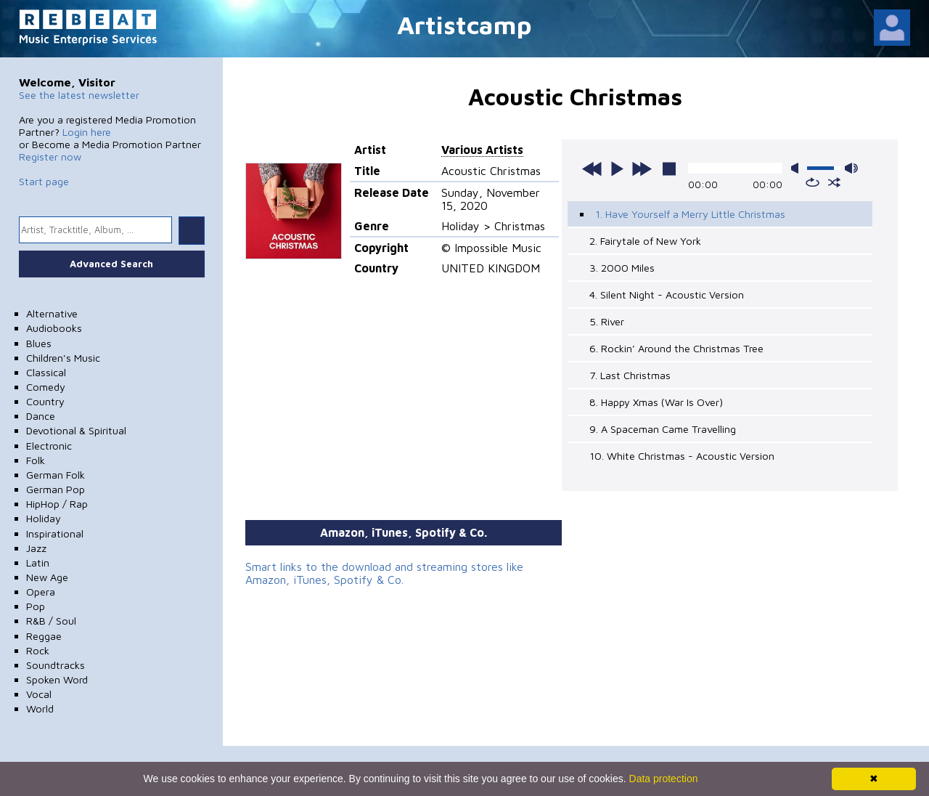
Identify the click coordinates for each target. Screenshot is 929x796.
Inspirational (54, 533)
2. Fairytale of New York (645, 241)
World (40, 708)
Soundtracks (55, 665)
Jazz (36, 548)
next (641, 168)
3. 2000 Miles (622, 267)
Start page (44, 181)
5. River (606, 321)
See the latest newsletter (79, 95)
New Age (47, 577)
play (616, 168)
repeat (812, 182)
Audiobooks (54, 328)
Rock (37, 650)
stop (669, 168)
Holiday (43, 518)
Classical (46, 372)
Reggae (44, 636)
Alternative (52, 313)
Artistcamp (464, 24)
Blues (39, 343)
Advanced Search (111, 263)
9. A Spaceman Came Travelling (662, 429)
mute (797, 168)
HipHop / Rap (57, 503)
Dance (40, 416)
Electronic (49, 445)
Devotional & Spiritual (76, 430)
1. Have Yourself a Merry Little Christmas (690, 214)
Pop (35, 606)
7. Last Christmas (630, 375)
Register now (50, 156)
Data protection (663, 778)
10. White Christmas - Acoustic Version (681, 456)
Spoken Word (57, 679)
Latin (37, 562)
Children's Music (63, 358)
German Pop (55, 489)
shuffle (834, 182)
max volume (851, 168)
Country (45, 401)
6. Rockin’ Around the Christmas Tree (676, 348)
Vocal (39, 694)
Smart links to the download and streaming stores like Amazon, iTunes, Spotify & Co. (384, 573)
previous (592, 168)
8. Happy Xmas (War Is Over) (656, 402)
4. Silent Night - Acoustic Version (666, 294)
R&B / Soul (51, 620)
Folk (35, 460)
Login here (86, 132)
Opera (40, 591)
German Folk (55, 474)
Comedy (45, 387)
